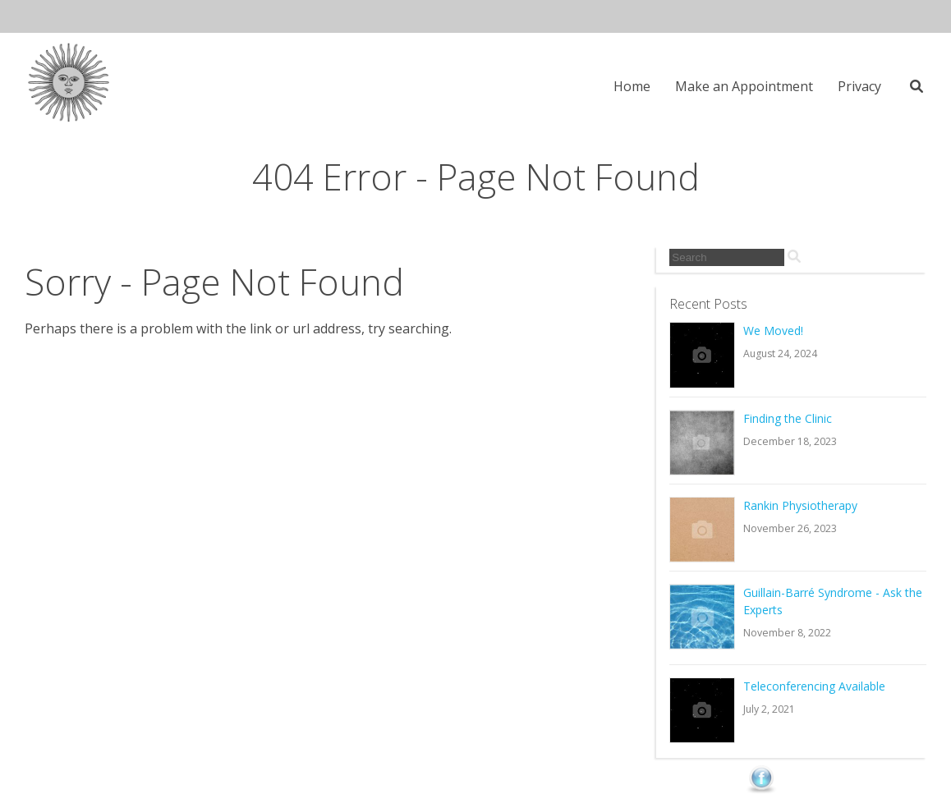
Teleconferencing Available (814, 686)
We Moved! (773, 330)
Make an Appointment (744, 86)
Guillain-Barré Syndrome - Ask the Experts (832, 601)
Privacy (859, 86)
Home (631, 86)
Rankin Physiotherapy (800, 505)
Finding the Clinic (787, 418)
